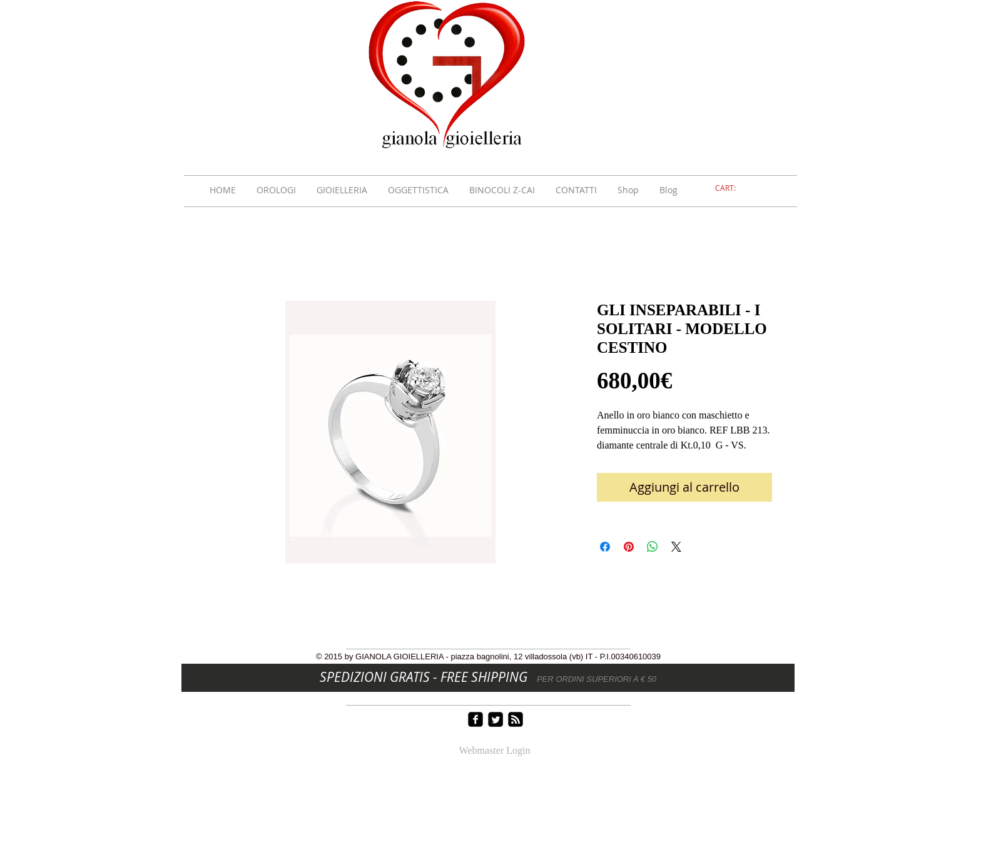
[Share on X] (676, 546)
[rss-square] (515, 719)
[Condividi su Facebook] (604, 546)
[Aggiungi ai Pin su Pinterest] (628, 546)
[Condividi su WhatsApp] (652, 546)
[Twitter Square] (495, 719)
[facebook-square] (475, 719)
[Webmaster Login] (494, 751)
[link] (732, 188)
